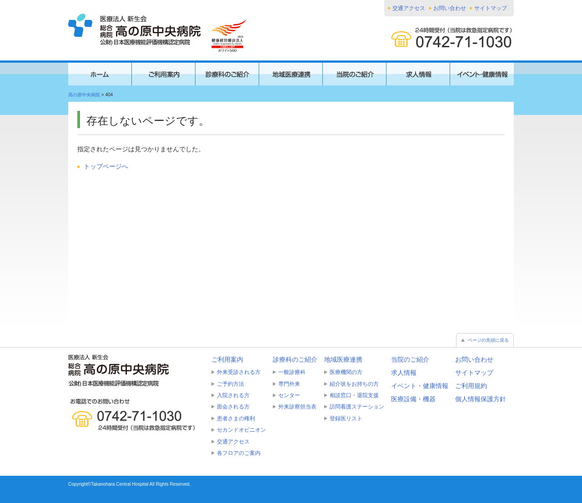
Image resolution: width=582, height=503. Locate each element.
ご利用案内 (227, 359)
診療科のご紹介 (295, 359)
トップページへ (106, 166)
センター (289, 395)
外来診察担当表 (297, 406)
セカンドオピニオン (241, 430)
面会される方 (233, 406)
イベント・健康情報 (419, 385)
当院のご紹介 (410, 359)
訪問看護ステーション (357, 406)
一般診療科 (292, 372)
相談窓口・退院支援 (354, 395)
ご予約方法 (230, 384)
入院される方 (233, 395)
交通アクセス (408, 8)
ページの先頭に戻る (488, 340)
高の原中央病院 (84, 94)
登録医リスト (346, 418)
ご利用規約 (471, 385)
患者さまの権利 (236, 418)
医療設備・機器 (413, 399)
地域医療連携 (343, 359)
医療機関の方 (346, 372)
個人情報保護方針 (480, 399)
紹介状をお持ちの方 (354, 384)
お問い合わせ (449, 8)
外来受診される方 (239, 372)
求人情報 (403, 372)
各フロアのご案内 (239, 453)
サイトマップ (490, 8)
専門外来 (289, 384)
